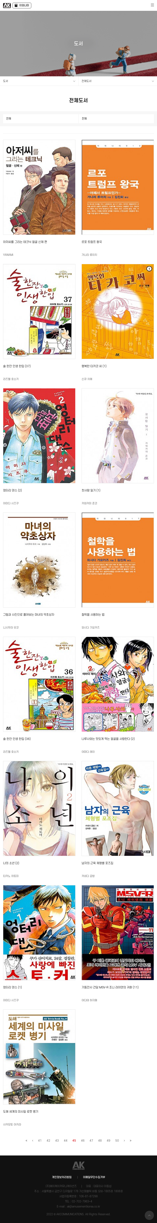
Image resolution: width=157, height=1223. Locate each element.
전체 (8, 118)
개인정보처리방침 (62, 1177)
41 (40, 1140)
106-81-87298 (88, 1196)
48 (100, 1140)
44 (65, 1140)
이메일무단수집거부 (94, 1177)
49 (108, 1140)
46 (83, 1140)
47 (91, 1140)
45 (74, 1140)
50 (117, 1140)
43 (57, 1140)
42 (48, 1140)
